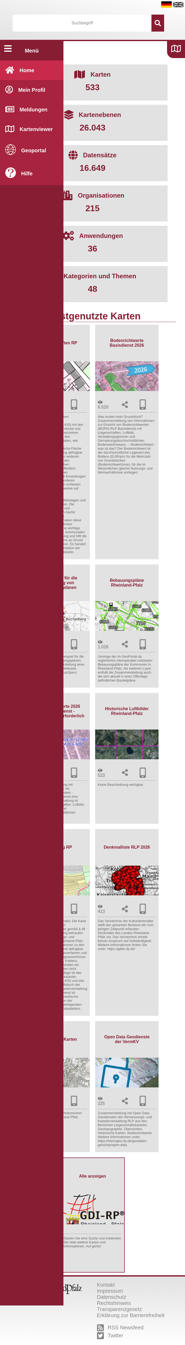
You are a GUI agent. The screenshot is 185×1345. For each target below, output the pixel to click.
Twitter (110, 1336)
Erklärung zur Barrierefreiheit (131, 1315)
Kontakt (106, 1285)
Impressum (110, 1291)
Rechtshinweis (114, 1303)
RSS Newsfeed (120, 1328)
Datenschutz (111, 1297)
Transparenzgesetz (119, 1309)
